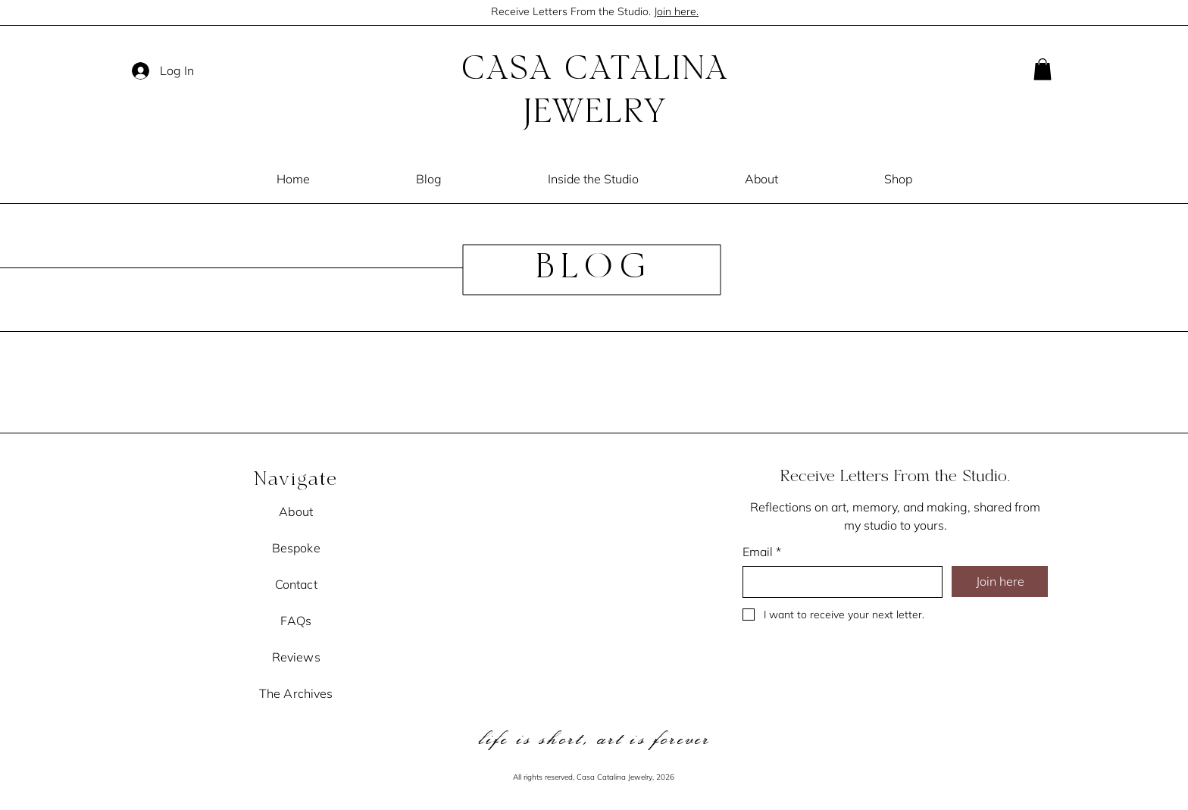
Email (761, 551)
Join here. (676, 11)
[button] (1042, 69)
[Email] (838, 582)
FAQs (295, 620)
